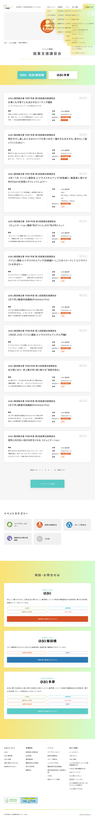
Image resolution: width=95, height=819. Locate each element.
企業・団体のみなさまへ (11, 763)
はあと (6, 752)
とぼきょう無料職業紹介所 (77, 769)
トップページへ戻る (48, 484)
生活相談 (27, 608)
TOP (5, 42)
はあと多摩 (7, 759)
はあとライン (73, 756)
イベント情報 (12, 42)
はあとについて (51, 7)
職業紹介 (68, 652)
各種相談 (60, 7)
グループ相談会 (52, 759)
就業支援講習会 (53, 756)
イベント (67, 7)
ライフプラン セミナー (54, 752)
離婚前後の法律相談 (27, 612)
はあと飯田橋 (8, 756)
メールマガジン (74, 752)
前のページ (34, 470)
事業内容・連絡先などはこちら (47, 619)
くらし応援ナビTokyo (76, 789)
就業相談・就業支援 (27, 652)
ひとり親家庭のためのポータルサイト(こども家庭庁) (78, 784)
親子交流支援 (68, 612)
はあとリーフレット (75, 772)
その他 (50, 776)
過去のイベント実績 (54, 779)
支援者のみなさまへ (10, 766)
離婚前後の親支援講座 (55, 766)
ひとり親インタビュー (75, 776)
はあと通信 (72, 759)
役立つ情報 (75, 7)
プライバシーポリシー (85, 814)
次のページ (61, 470)
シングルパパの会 (53, 763)
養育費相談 (68, 608)
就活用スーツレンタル (76, 779)
